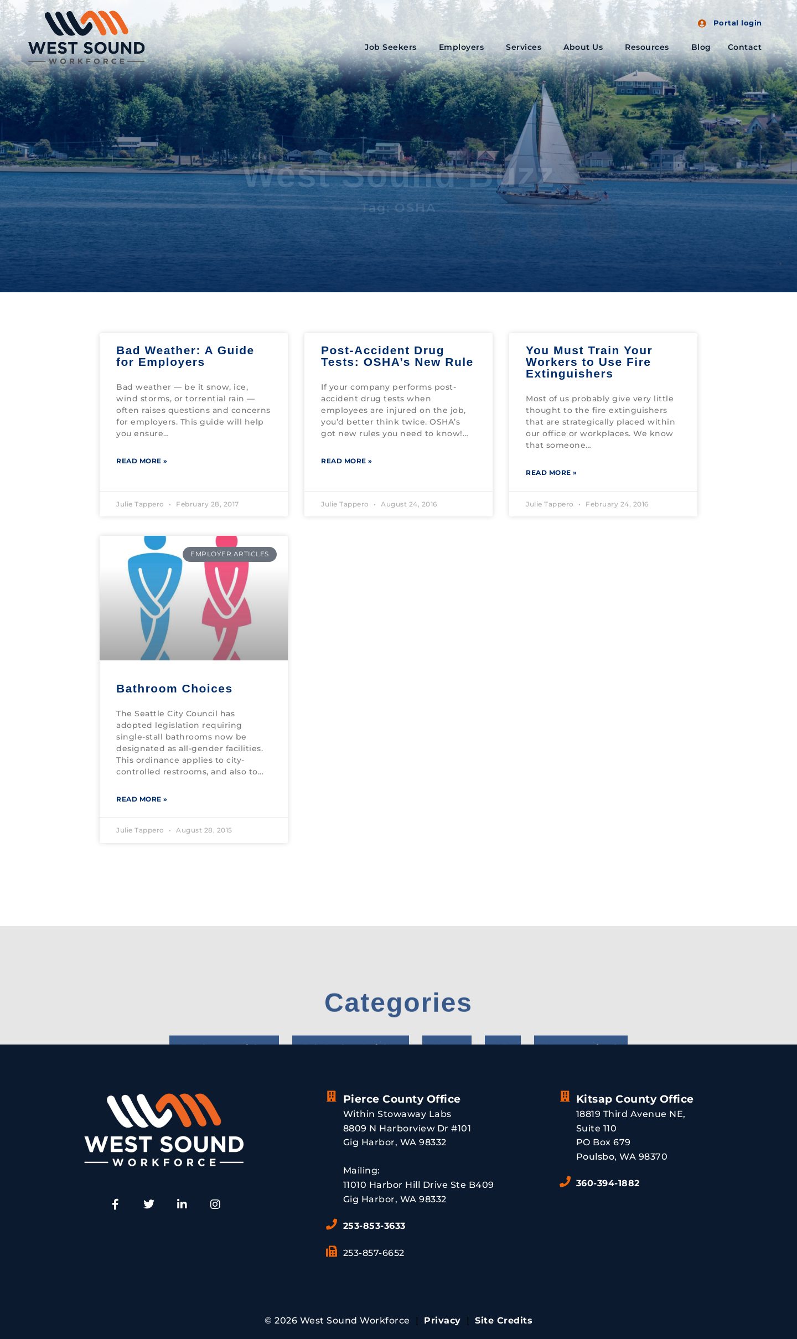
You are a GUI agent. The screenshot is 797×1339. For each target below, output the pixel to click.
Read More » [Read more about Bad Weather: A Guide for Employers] (142, 461)
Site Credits (503, 1320)
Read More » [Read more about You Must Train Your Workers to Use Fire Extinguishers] (551, 472)
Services (526, 47)
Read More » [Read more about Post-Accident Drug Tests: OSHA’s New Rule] (346, 461)
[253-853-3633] (332, 1224)
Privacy (442, 1320)
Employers (464, 47)
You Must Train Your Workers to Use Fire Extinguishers (589, 362)
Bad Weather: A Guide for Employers (185, 356)
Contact (745, 47)
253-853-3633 (374, 1226)
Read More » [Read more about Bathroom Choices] (142, 799)
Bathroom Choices (174, 688)
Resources (650, 47)
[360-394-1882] (565, 1181)
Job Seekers (393, 47)
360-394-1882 (608, 1183)
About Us (585, 47)
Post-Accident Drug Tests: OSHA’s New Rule (397, 356)
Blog (701, 47)
